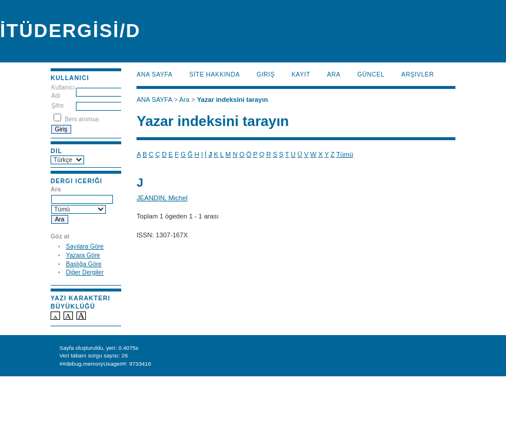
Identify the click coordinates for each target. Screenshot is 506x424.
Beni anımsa (82, 119)
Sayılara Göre (85, 246)
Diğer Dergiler (85, 272)
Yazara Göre (83, 255)
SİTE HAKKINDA (214, 74)
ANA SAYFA (154, 74)
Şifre (57, 105)
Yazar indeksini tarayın (232, 99)
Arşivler (417, 74)
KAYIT (300, 74)
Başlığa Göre (84, 264)
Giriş (266, 74)
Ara (334, 74)
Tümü (345, 154)
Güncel (370, 74)
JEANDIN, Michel (162, 197)
